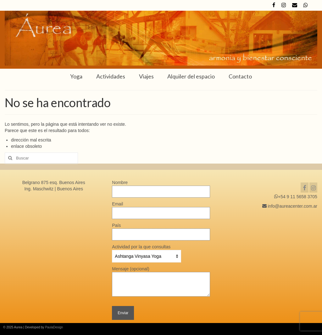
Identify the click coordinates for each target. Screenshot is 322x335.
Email (161, 208)
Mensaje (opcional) (161, 272)
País (161, 230)
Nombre (161, 187)
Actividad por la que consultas (146, 251)
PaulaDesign (54, 327)
